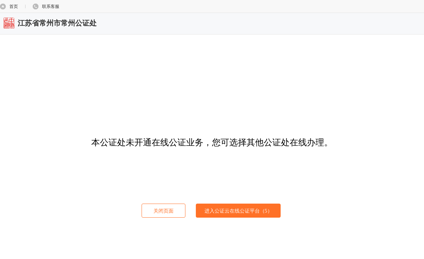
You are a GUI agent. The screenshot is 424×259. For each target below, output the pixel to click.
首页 (13, 6)
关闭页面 (163, 211)
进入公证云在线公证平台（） (238, 211)
